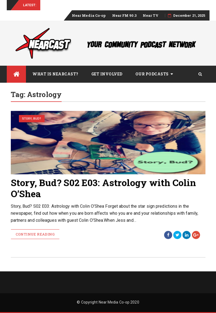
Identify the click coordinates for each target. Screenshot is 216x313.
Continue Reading (35, 234)
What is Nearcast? (55, 73)
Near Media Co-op (89, 15)
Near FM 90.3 (124, 15)
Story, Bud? (31, 119)
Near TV (151, 15)
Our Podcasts (152, 73)
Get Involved (106, 73)
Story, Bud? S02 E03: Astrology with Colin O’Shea (103, 188)
